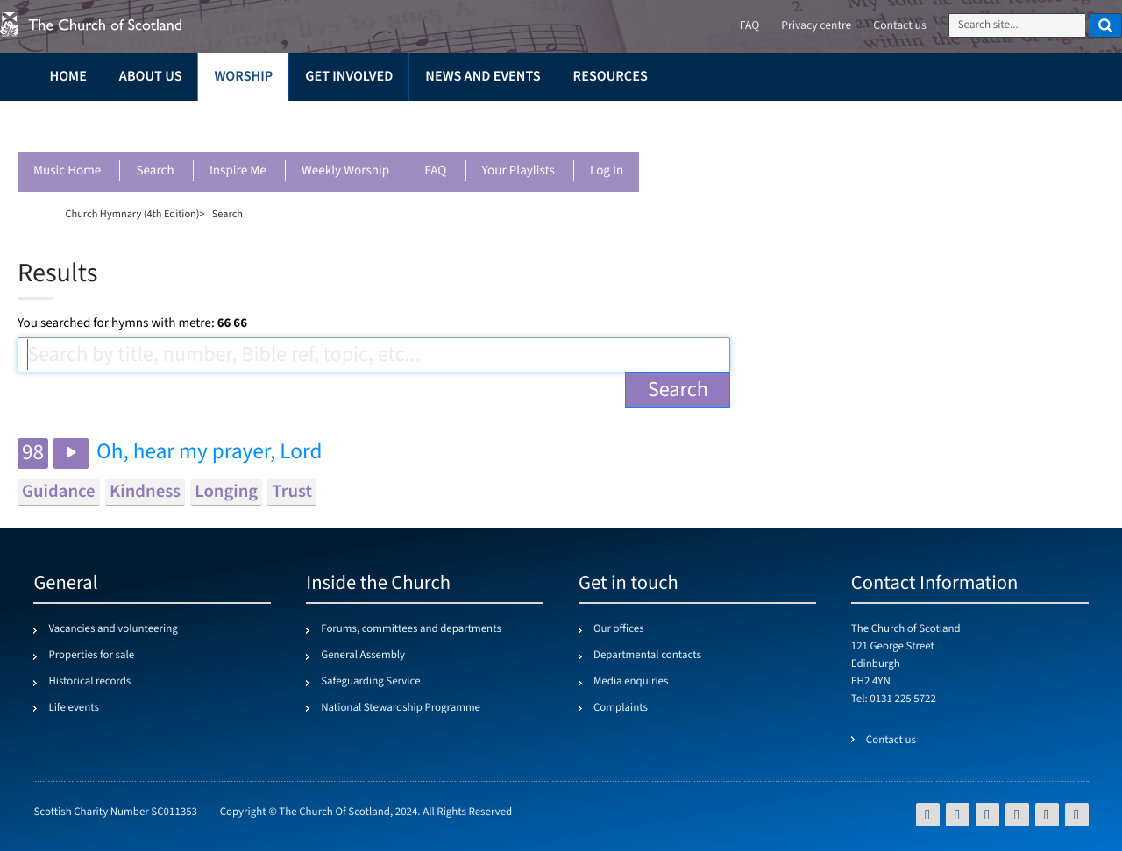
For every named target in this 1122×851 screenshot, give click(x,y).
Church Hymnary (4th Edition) (132, 214)
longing (226, 492)
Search (155, 171)
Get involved (349, 77)
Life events (73, 708)
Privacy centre (816, 26)
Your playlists (518, 171)
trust (292, 492)
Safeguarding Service (370, 682)
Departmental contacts (647, 655)
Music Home (67, 171)
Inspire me (237, 171)
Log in (606, 171)
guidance (59, 492)
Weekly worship (345, 171)
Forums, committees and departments (411, 629)
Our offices (618, 629)
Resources (610, 77)
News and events (482, 77)
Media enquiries (630, 682)
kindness (145, 492)
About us (150, 77)
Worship (243, 77)
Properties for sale (91, 655)
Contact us (899, 26)
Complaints (620, 708)
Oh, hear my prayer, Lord (209, 452)
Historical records (89, 682)
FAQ (435, 171)
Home (67, 77)
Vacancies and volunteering (112, 629)
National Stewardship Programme (400, 708)
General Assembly (363, 655)
